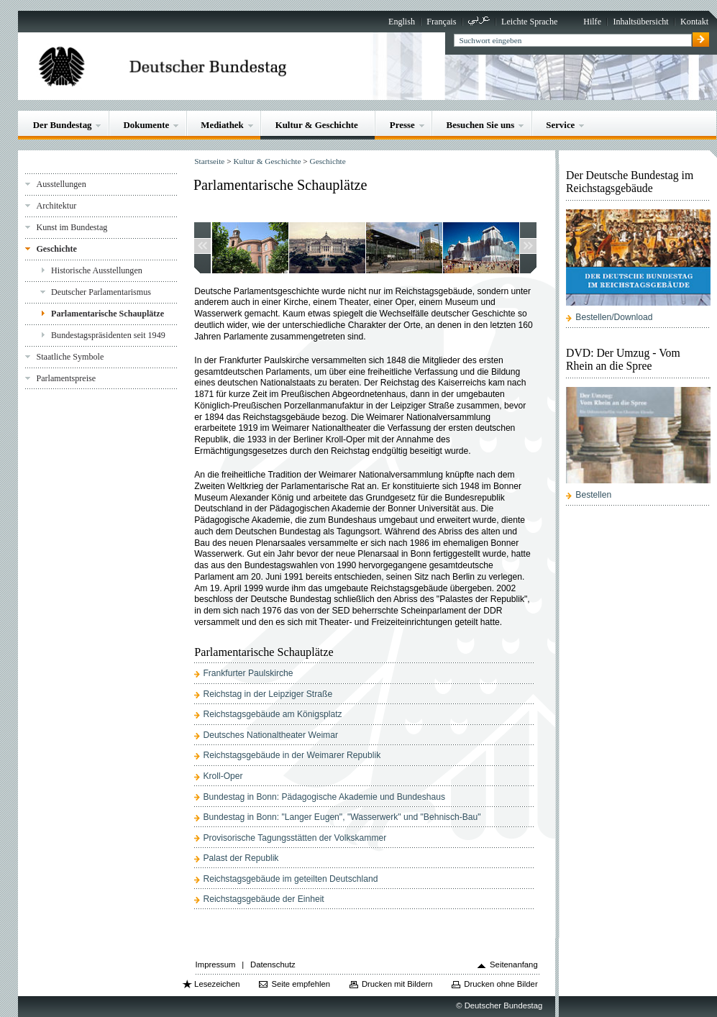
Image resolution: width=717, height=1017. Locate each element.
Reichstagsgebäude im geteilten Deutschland (290, 879)
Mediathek (222, 124)
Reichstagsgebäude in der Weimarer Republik (291, 755)
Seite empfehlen (300, 984)
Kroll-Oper (222, 776)
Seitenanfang (514, 964)
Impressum (216, 964)
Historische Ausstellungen (96, 270)
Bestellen (593, 495)
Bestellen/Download (613, 317)
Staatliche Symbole (70, 357)
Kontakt (694, 22)
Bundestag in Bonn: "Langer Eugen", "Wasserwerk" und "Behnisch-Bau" (341, 817)
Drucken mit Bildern (397, 984)
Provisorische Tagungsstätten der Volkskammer (294, 838)
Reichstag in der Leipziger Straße (267, 694)
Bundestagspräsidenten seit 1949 (108, 335)
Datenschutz (273, 964)
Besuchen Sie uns (481, 124)
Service (560, 124)
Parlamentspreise (66, 378)
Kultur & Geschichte (316, 124)
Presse (402, 124)
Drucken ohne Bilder (500, 984)
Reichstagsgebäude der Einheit (263, 899)
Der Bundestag (62, 124)
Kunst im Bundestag (71, 227)
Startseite (209, 161)
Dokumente (146, 124)
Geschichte (56, 249)
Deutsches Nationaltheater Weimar (270, 735)
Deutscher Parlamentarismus (101, 292)
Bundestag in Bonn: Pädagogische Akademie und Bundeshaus (324, 797)
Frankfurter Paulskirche (248, 673)
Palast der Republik (240, 858)
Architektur (56, 206)
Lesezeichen (216, 984)
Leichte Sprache (529, 22)
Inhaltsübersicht (640, 22)
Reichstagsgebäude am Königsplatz (272, 714)
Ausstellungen (61, 184)
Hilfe (592, 22)
